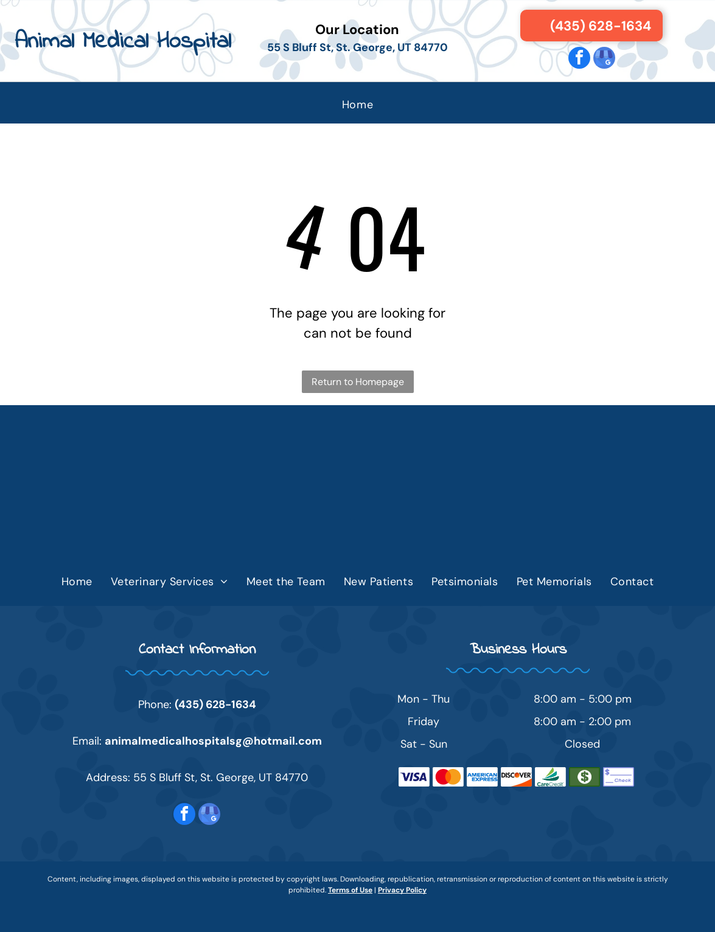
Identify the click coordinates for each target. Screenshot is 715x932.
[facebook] (579, 59)
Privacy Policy (402, 890)
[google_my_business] (604, 59)
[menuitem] (357, 104)
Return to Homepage (358, 381)
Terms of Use (350, 890)
